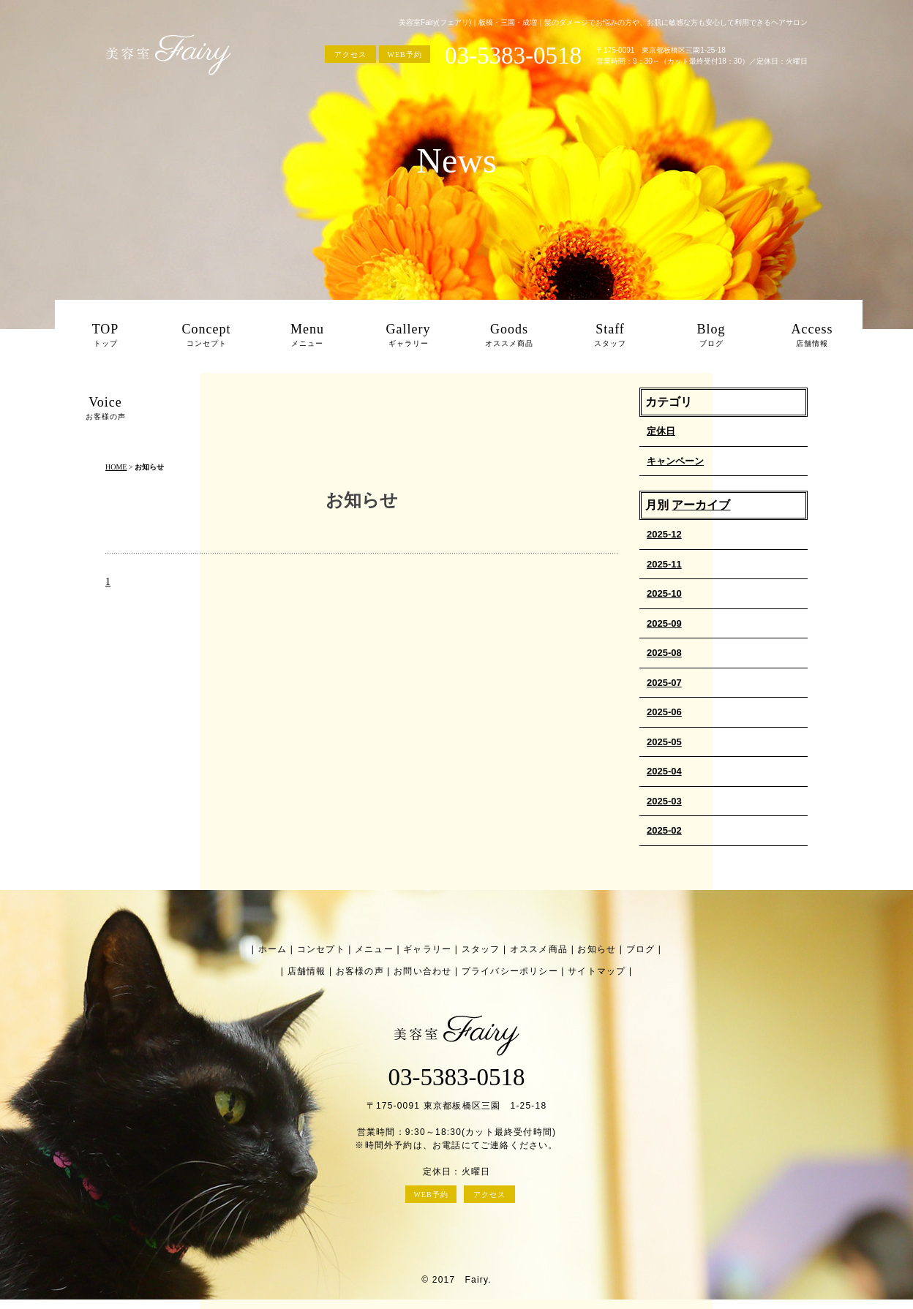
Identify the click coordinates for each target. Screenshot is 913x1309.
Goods (509, 336)
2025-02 (664, 830)
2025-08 (664, 652)
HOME (116, 467)
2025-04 (664, 771)
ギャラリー (427, 949)
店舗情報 (307, 971)
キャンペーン (675, 461)
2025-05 (664, 741)
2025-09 (664, 623)
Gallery (408, 336)
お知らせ (596, 949)
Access (812, 336)
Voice (105, 409)
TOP (105, 336)
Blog (711, 336)
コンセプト (321, 949)
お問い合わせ (422, 971)
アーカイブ (701, 505)
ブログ (640, 949)
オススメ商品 (539, 949)
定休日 (661, 431)
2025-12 (664, 534)
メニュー (374, 949)
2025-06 (664, 711)
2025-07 (664, 682)
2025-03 (664, 801)
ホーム (273, 949)
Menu (307, 336)
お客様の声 (360, 971)
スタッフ (481, 949)
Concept (206, 336)
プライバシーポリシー (510, 971)
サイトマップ (596, 971)
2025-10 (664, 593)
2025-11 (664, 564)
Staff (610, 336)
